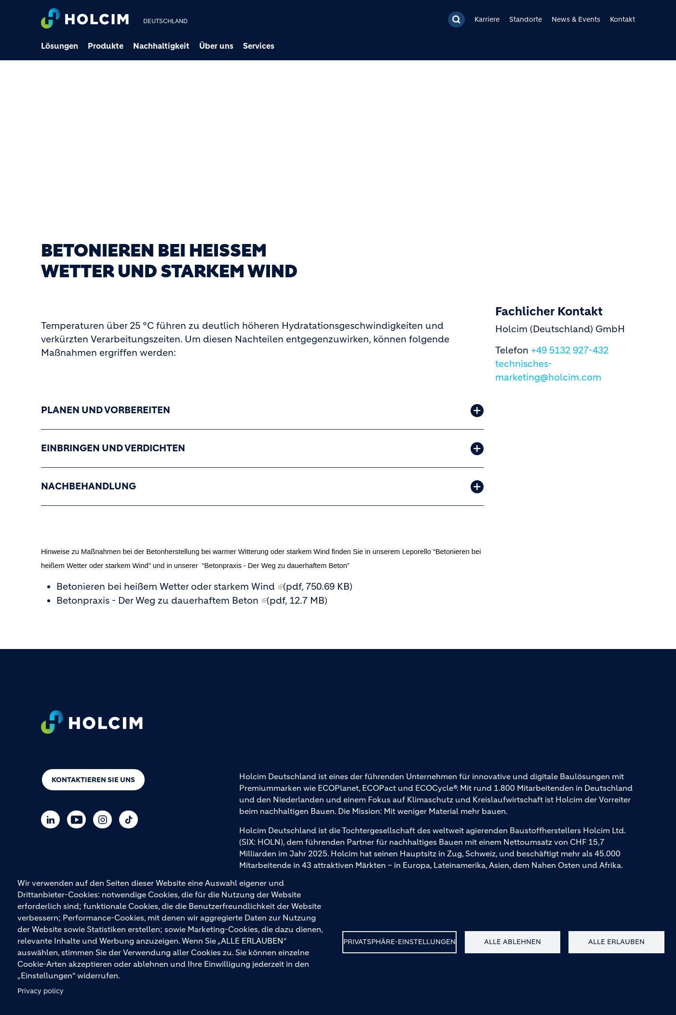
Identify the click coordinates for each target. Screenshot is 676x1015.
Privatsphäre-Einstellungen (399, 942)
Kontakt (622, 19)
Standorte (525, 19)
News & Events (576, 19)
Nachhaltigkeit (161, 46)
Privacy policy (40, 991)
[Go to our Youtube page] (79, 819)
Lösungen (59, 46)
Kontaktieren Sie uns (93, 779)
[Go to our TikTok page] (131, 819)
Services (258, 46)
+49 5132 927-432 (569, 350)
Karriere (487, 19)
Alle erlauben (616, 942)
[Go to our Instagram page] (105, 819)
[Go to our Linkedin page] (53, 819)
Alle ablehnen (512, 942)
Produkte (105, 46)
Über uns (216, 46)
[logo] (85, 19)
